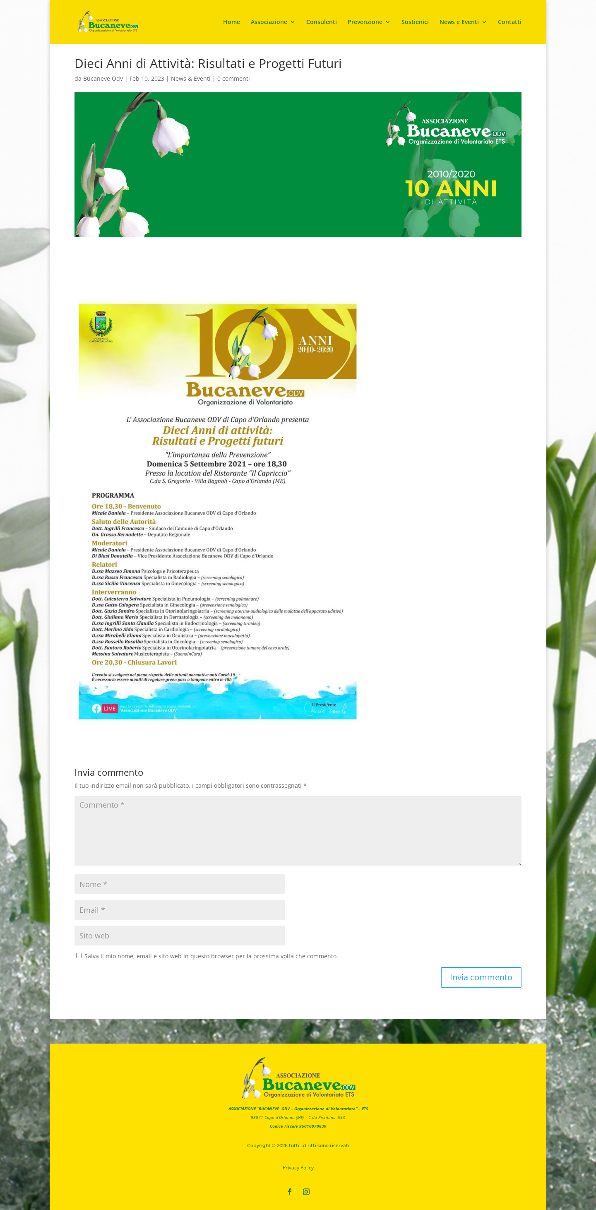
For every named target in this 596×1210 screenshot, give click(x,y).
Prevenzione (365, 22)
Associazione (269, 22)
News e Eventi (459, 22)
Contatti (510, 22)
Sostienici (415, 22)
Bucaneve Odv (103, 78)
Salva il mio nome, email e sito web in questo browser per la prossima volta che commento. (211, 956)
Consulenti (321, 22)
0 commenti (233, 78)
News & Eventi (191, 78)
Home (231, 22)
